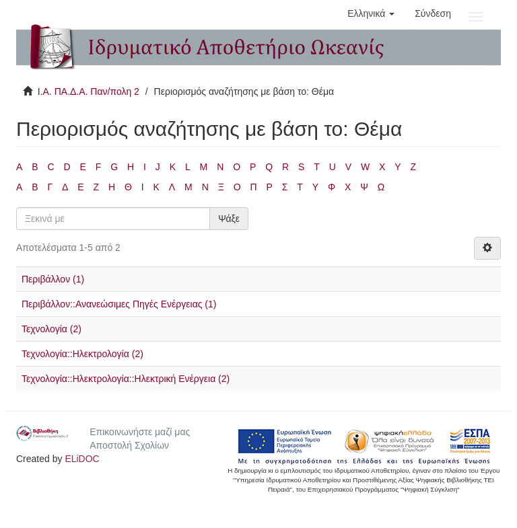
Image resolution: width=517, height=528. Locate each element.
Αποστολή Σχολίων (129, 445)
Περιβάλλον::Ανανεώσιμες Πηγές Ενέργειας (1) (119, 304)
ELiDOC (82, 458)
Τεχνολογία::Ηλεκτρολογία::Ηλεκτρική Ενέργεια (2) (126, 378)
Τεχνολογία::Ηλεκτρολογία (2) (82, 353)
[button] (371, 13)
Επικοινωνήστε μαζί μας (140, 431)
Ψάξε (229, 218)
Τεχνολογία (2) (51, 329)
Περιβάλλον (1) (53, 279)
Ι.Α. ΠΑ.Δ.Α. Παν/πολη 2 (88, 91)
